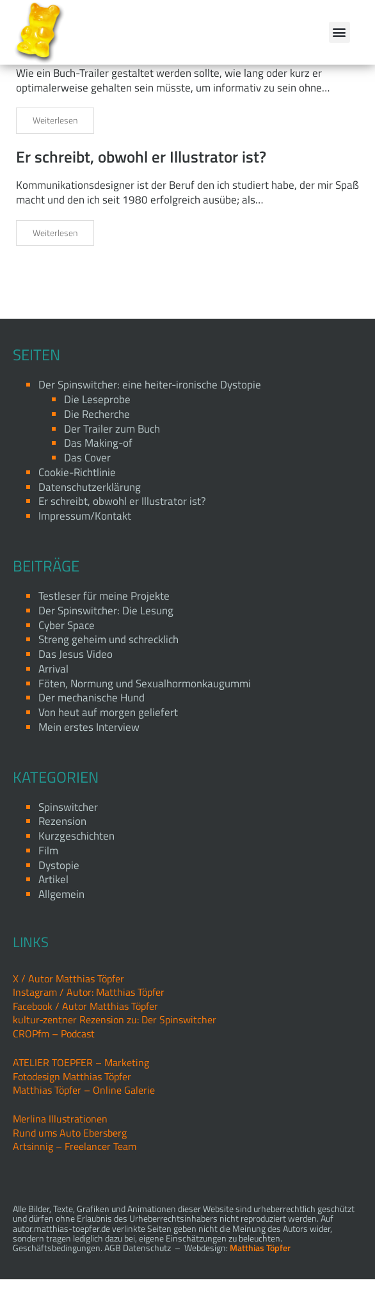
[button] (339, 32)
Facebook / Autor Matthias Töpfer (85, 1036)
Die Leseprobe (97, 430)
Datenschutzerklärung (89, 517)
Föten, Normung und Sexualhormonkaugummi (144, 713)
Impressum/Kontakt (84, 546)
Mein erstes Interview (89, 757)
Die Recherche (97, 444)
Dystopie (58, 896)
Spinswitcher (68, 837)
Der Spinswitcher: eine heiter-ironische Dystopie (149, 415)
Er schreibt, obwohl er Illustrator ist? (141, 187)
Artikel (53, 910)
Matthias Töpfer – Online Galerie (84, 1120)
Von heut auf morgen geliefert (108, 743)
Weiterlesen (55, 150)
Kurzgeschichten (76, 866)
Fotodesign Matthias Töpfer (72, 1106)
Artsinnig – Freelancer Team (74, 1177)
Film (48, 881)
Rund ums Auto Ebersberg (70, 1163)
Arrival (53, 699)
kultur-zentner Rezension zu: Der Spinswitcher (114, 1050)
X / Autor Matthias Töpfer (68, 1009)
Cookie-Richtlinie (77, 503)
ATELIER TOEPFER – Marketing (81, 1093)
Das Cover (87, 488)
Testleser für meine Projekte (104, 626)
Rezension (62, 851)
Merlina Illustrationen (60, 1149)
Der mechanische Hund (91, 728)
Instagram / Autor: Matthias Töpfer (88, 1022)
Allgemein (61, 924)
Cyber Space (66, 655)
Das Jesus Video (75, 684)
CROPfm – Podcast (54, 1064)
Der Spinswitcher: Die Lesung (105, 641)
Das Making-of (98, 473)
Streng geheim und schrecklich (108, 670)
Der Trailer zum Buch (87, 75)
